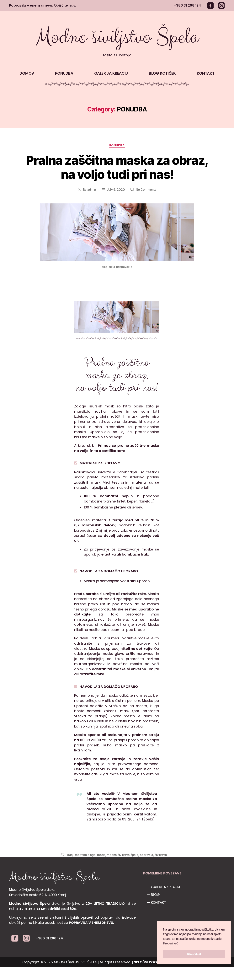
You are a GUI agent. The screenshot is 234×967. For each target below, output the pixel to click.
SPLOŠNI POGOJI (148, 962)
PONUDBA (64, 73)
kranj (69, 855)
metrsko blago (85, 855)
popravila (146, 855)
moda (101, 855)
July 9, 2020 (116, 189)
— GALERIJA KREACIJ (163, 886)
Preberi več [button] (170, 943)
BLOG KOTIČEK (162, 73)
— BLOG (153, 894)
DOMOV (26, 73)
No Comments (146, 189)
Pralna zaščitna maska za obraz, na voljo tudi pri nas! (117, 167)
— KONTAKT (156, 902)
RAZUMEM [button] (194, 953)
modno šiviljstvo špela (122, 855)
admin (91, 189)
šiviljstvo (161, 855)
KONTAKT (206, 73)
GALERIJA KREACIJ (111, 73)
